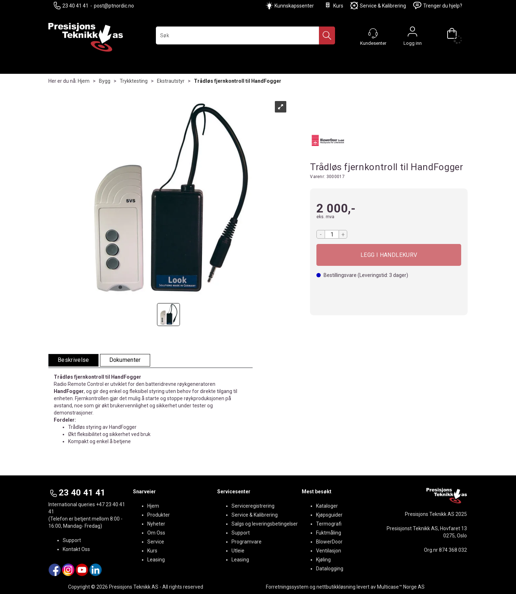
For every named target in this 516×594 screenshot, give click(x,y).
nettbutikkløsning (335, 587)
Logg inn (412, 33)
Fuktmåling (328, 533)
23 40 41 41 (71, 5)
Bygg (104, 81)
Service (155, 542)
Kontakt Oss (76, 549)
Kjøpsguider (329, 515)
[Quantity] (332, 234)
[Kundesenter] (373, 33)
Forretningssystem (287, 587)
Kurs (333, 5)
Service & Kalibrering (378, 5)
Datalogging (329, 568)
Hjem (84, 81)
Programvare (246, 542)
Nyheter (156, 524)
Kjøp (388, 255)
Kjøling (323, 559)
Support (72, 540)
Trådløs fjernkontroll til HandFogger (237, 81)
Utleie (237, 551)
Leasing (156, 559)
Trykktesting (134, 81)
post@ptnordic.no (114, 6)
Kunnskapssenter (294, 6)
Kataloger (327, 506)
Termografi (328, 524)
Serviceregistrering (252, 506)
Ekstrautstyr (171, 81)
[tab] (73, 360)
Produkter (158, 515)
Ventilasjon (328, 551)
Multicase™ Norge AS (401, 587)
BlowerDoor (329, 542)
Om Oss (156, 533)
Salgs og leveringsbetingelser (264, 524)
